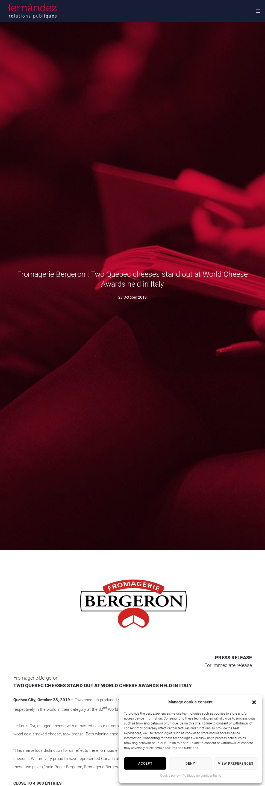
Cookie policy (170, 776)
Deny (190, 763)
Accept (145, 763)
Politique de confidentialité (201, 776)
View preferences (235, 763)
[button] (254, 702)
